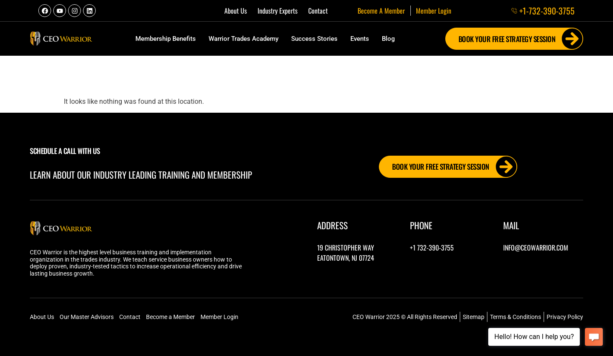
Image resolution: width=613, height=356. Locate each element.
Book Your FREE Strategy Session (520, 38)
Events (359, 39)
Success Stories (314, 39)
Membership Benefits (165, 39)
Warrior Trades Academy (243, 39)
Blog (388, 39)
